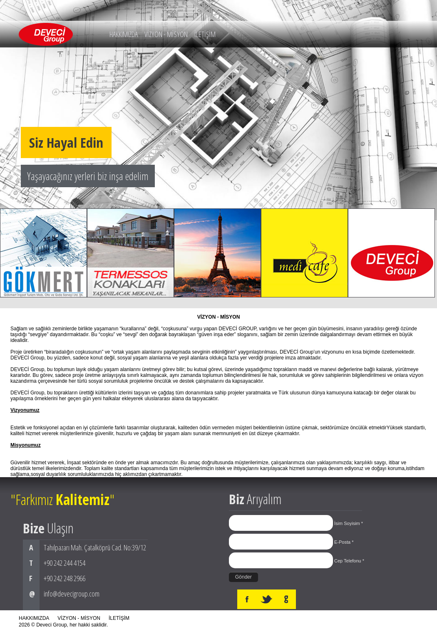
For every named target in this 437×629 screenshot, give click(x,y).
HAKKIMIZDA (123, 34)
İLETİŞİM (205, 34)
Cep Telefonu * (349, 560)
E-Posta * (343, 542)
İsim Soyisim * (348, 523)
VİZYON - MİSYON (166, 34)
